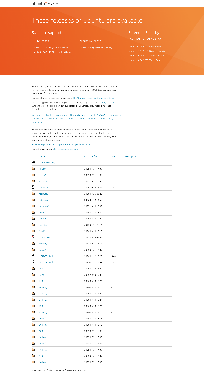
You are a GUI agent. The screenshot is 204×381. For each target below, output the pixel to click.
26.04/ (42, 268)
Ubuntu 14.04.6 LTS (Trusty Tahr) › (145, 60)
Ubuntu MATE (39, 118)
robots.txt (44, 187)
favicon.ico (44, 237)
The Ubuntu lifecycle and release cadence (94, 98)
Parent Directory (47, 162)
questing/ (44, 206)
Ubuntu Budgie (77, 115)
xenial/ (42, 168)
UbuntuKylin (114, 115)
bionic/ (42, 250)
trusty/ (42, 175)
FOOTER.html (46, 262)
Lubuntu (48, 115)
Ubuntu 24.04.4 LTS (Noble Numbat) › (51, 47)
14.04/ (42, 356)
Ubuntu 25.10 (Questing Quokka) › (96, 47)
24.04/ (42, 281)
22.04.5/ (43, 312)
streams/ (43, 181)
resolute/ (43, 193)
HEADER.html (46, 256)
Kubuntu (36, 115)
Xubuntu (70, 118)
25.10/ (42, 275)
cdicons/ (43, 243)
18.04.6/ (43, 337)
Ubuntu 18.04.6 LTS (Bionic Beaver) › (146, 51)
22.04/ (42, 306)
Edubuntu (37, 122)
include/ (43, 225)
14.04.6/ (43, 362)
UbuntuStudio (56, 118)
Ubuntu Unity (106, 118)
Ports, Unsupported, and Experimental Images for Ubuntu (61, 144)
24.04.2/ (43, 299)
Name (42, 156)
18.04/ (42, 331)
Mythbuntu (61, 115)
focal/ (42, 231)
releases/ (43, 200)
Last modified (91, 156)
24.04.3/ (43, 293)
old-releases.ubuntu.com (65, 149)
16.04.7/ (43, 349)
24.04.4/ (43, 287)
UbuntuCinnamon (87, 118)
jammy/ (43, 218)
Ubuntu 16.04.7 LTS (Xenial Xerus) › (146, 55)
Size (113, 156)
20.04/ (42, 318)
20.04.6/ (43, 324)
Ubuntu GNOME (97, 115)
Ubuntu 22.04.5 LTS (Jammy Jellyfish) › (51, 52)
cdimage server (106, 102)
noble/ (42, 212)
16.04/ (42, 343)
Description (131, 156)
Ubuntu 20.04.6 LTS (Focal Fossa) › (145, 46)
